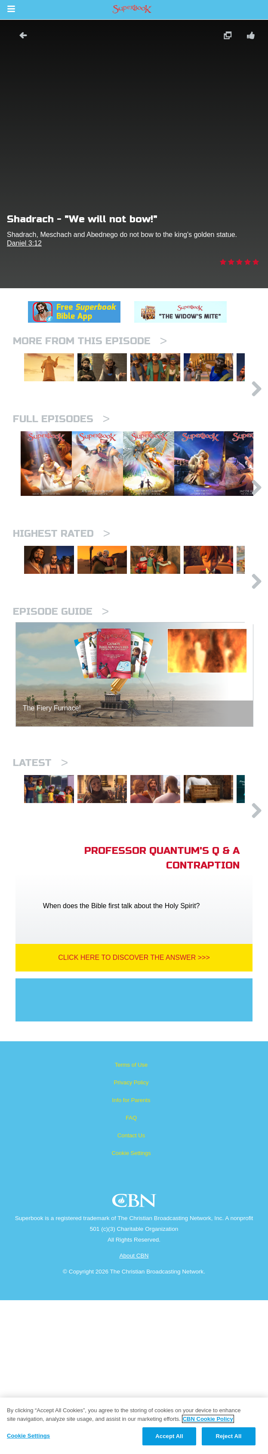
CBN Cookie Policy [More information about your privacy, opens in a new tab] (208, 1419)
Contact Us (131, 1289)
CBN (135, 1357)
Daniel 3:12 (24, 243)
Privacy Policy (131, 1236)
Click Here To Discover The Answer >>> (134, 1111)
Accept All (169, 1436)
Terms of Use (131, 1218)
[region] (134, 1426)
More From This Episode (90, 341)
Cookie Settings (131, 1307)
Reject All (228, 1436)
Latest (40, 880)
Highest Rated (61, 614)
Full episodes (61, 455)
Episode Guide (61, 729)
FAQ (131, 1271)
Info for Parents (131, 1254)
